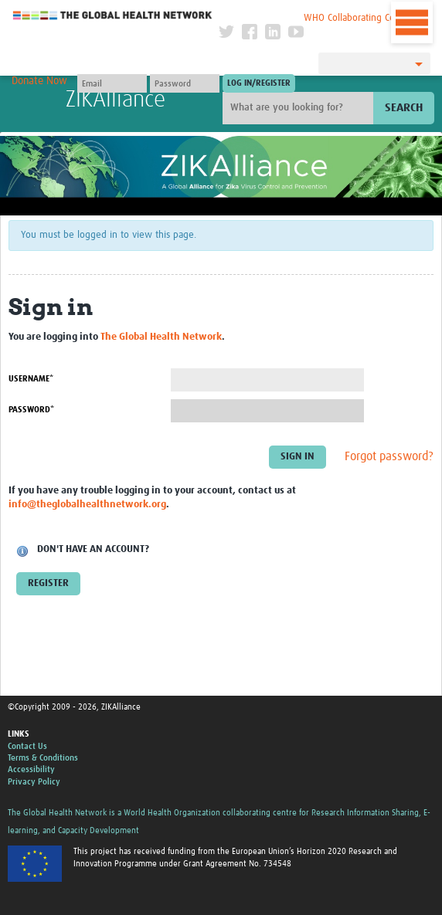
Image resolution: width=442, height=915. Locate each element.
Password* (31, 409)
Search (404, 108)
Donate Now (39, 81)
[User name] (112, 83)
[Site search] (300, 108)
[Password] (184, 83)
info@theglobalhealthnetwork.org (87, 505)
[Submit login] (259, 83)
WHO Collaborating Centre (358, 18)
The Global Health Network (113, 15)
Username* (30, 378)
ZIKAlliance (115, 99)
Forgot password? (389, 456)
